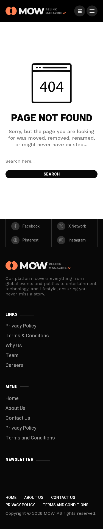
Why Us (13, 345)
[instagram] (74, 240)
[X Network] (74, 226)
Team (11, 355)
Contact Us (17, 418)
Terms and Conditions (30, 438)
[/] (79, 10)
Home (12, 398)
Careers (14, 365)
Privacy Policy (21, 326)
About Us (15, 408)
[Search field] (51, 161)
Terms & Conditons (27, 336)
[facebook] (28, 226)
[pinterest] (28, 240)
